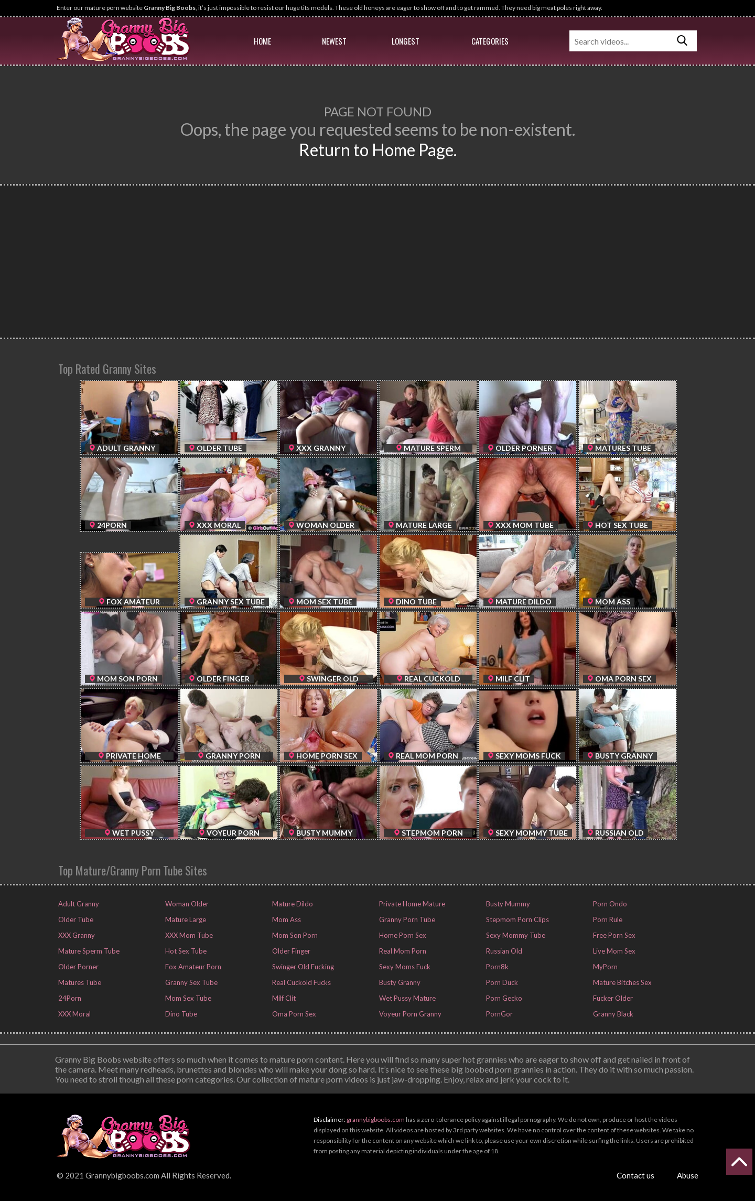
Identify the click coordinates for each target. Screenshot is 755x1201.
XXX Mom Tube (188, 935)
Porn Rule (606, 919)
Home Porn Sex (402, 935)
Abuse (687, 1175)
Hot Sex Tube (185, 951)
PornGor (498, 1014)
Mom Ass (286, 919)
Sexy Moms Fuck (404, 966)
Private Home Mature (411, 904)
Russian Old (503, 951)
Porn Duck (501, 982)
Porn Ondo (609, 904)
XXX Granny (76, 935)
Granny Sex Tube (191, 982)
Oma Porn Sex (293, 1014)
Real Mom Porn (402, 951)
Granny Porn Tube (406, 919)
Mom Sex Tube (187, 998)
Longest (405, 41)
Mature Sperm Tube (88, 951)
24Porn (69, 998)
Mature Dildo (292, 904)
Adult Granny (78, 904)
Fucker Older (612, 998)
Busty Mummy (507, 904)
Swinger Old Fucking (302, 966)
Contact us (635, 1175)
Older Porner (78, 966)
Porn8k (496, 966)
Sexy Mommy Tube (514, 935)
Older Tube (75, 919)
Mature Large (185, 919)
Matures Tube (79, 982)
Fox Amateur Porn (192, 966)
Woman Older (186, 904)
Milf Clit (283, 998)
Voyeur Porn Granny (409, 1014)
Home (262, 41)
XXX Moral (74, 1014)
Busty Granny (399, 982)
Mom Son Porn (294, 935)
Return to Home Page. (378, 149)
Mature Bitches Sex (621, 982)
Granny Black (612, 1014)
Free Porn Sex (613, 935)
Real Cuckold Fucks (301, 982)
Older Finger (290, 951)
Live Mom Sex (613, 951)
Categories (490, 41)
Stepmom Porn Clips (516, 919)
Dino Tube (180, 1014)
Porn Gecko (503, 998)
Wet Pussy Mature (407, 998)
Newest (334, 41)
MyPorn (604, 966)
